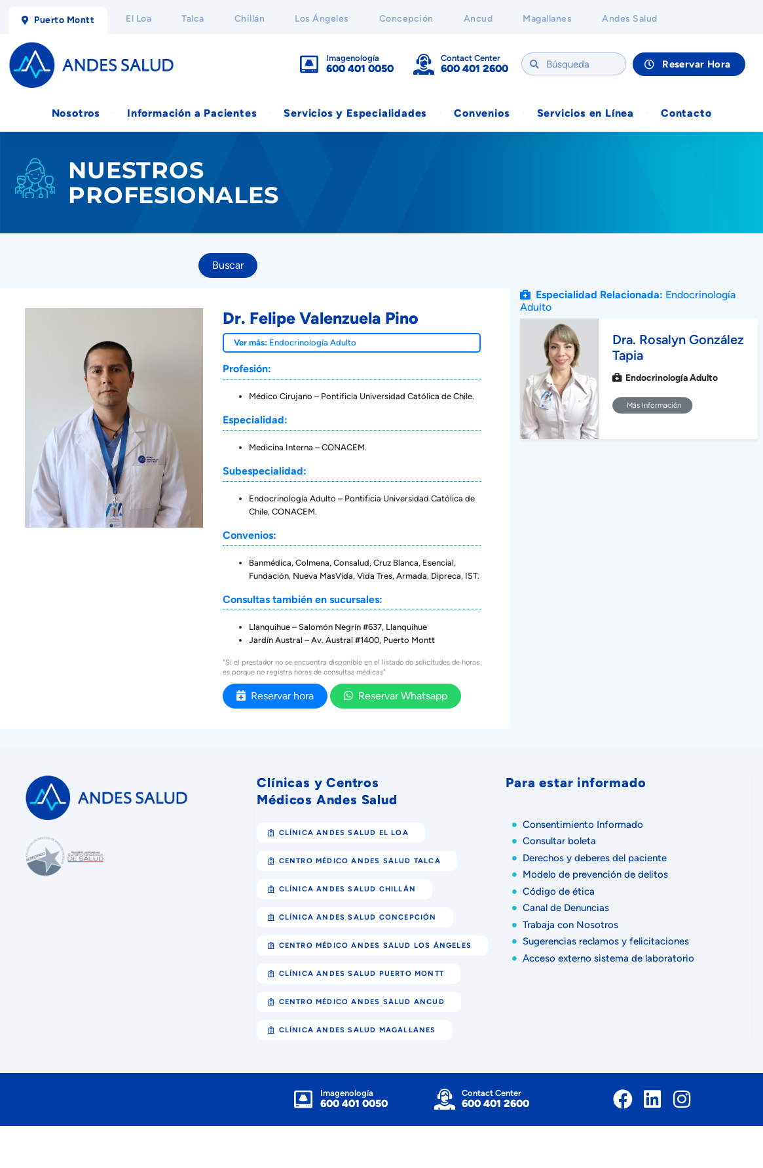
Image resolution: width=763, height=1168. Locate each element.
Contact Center (470, 59)
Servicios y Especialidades (355, 113)
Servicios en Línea (585, 113)
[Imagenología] (309, 64)
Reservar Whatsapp (395, 696)
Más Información (652, 406)
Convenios (482, 113)
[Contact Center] (423, 64)
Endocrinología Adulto (312, 343)
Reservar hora (275, 696)
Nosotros (76, 113)
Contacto (686, 113)
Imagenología (352, 59)
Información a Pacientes (192, 113)
